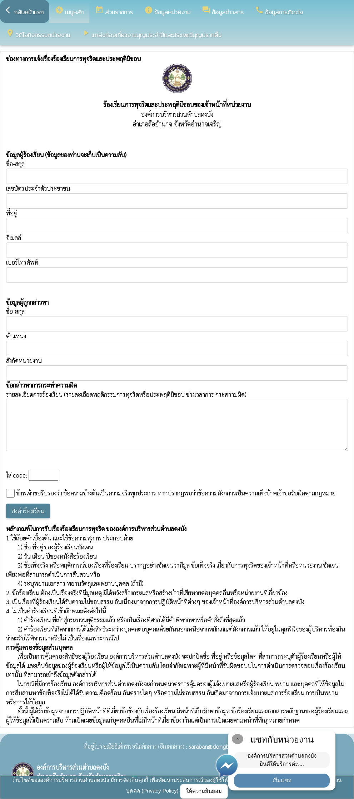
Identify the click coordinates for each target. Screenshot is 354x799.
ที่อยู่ (11, 213)
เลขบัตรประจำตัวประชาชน (177, 196)
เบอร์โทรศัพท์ (22, 262)
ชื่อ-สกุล (177, 172)
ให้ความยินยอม (204, 791)
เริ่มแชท (282, 780)
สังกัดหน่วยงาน (24, 360)
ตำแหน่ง (16, 336)
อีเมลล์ (13, 237)
